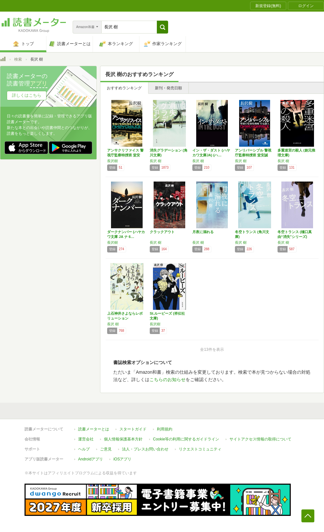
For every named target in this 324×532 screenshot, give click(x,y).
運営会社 (86, 439)
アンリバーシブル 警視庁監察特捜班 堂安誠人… (253, 155)
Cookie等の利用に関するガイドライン (186, 439)
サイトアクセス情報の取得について (260, 439)
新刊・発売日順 (168, 88)
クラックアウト (162, 232)
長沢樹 (112, 161)
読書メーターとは (93, 429)
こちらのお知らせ (167, 379)
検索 (18, 59)
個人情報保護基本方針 (123, 439)
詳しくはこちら (26, 95)
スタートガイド (133, 429)
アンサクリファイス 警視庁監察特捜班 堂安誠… (125, 155)
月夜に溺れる (203, 232)
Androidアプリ (90, 459)
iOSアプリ (122, 459)
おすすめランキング (124, 88)
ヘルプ (84, 449)
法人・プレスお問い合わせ (145, 449)
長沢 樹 (155, 161)
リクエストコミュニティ (200, 449)
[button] (162, 27)
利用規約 (164, 429)
